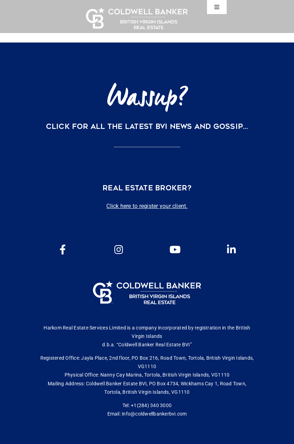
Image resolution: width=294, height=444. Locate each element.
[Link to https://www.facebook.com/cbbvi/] (63, 250)
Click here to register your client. (146, 206)
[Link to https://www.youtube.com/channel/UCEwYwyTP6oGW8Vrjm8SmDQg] (175, 250)
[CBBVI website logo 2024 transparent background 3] (137, 18)
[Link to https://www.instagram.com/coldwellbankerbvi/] (119, 250)
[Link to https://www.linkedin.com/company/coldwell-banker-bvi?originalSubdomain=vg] (231, 250)
